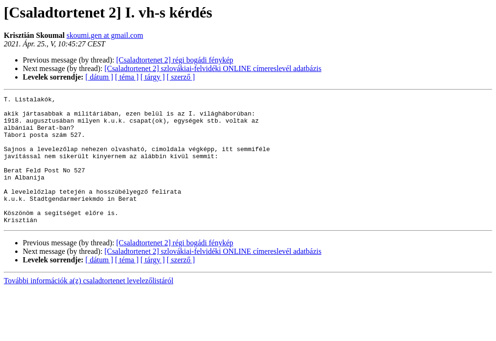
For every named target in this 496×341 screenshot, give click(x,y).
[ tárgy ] (153, 77)
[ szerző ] (181, 77)
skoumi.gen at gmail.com (104, 35)
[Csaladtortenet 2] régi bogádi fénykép (174, 60)
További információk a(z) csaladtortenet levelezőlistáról (88, 306)
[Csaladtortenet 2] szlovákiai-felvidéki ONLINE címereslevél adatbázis (212, 68)
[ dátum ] (99, 77)
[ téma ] (127, 77)
